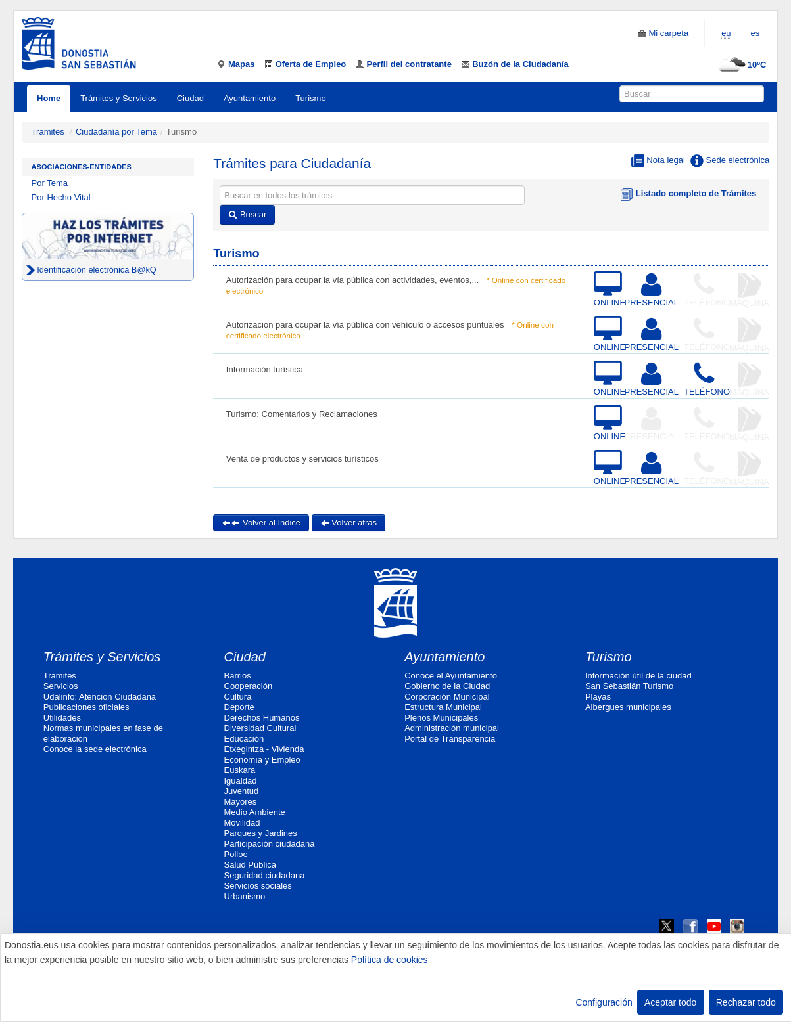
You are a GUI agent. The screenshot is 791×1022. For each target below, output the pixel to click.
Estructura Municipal (443, 707)
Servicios (60, 686)
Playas (598, 696)
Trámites (48, 132)
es (755, 33)
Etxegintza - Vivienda (264, 749)
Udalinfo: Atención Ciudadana (99, 696)
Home (48, 98)
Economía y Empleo (262, 760)
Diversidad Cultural (260, 728)
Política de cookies (389, 959)
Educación (244, 739)
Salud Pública (250, 865)
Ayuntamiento (250, 98)
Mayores (240, 802)
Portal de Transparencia (449, 739)
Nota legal (658, 160)
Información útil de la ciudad (638, 675)
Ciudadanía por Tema (116, 132)
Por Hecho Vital (61, 197)
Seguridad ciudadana (264, 875)
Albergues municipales (628, 707)
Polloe (236, 854)
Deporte (239, 707)
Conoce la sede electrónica (95, 749)
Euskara (240, 770)
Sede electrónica (729, 160)
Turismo (310, 98)
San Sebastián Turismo (629, 686)
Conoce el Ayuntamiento (450, 675)
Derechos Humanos (262, 717)
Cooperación (248, 686)
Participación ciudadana (269, 844)
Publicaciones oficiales (86, 707)
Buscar (247, 214)
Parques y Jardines (260, 833)
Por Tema (50, 183)
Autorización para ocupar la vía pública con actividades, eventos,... (352, 280)
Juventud (241, 791)
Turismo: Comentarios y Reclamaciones (301, 414)
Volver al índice (261, 522)
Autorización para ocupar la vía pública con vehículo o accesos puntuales (365, 325)
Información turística (264, 369)
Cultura (238, 696)
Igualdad (240, 781)
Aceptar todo (670, 1002)
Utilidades (62, 717)
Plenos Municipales (441, 717)
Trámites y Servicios (118, 98)
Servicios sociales (258, 886)
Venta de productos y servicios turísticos (302, 459)
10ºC (741, 65)
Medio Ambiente (254, 812)
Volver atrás (348, 522)
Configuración (603, 1002)
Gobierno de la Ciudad (447, 686)
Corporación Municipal (446, 696)
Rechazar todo (746, 1002)
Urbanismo (245, 896)
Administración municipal (451, 728)
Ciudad (190, 98)
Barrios (237, 675)
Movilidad (242, 823)
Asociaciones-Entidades (82, 167)
